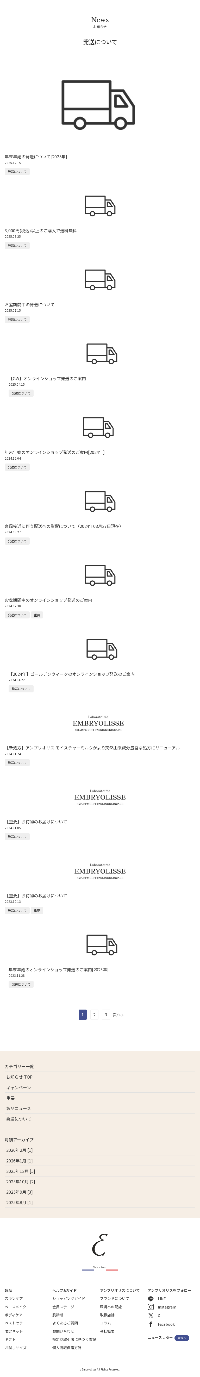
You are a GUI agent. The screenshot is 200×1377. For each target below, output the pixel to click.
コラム (105, 1322)
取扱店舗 (107, 1314)
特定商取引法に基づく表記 (74, 1339)
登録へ (182, 1338)
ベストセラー (16, 1322)
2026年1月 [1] (19, 1160)
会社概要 (107, 1331)
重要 (10, 1098)
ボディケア (14, 1314)
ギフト (10, 1339)
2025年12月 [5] (20, 1171)
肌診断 (57, 1314)
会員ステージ (63, 1306)
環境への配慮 (111, 1306)
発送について (18, 1119)
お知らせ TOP (19, 1077)
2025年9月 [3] (19, 1192)
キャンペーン (18, 1087)
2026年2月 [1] (19, 1150)
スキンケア (14, 1298)
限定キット (14, 1331)
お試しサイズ (16, 1347)
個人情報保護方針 (67, 1347)
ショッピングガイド (68, 1298)
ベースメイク (15, 1306)
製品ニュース (18, 1108)
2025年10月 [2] (20, 1181)
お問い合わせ (63, 1331)
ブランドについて (114, 1298)
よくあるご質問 (65, 1322)
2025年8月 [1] (19, 1202)
